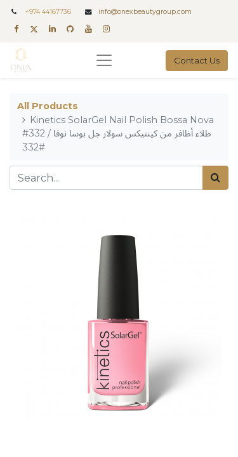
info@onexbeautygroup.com (145, 12)
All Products (47, 106)
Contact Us (197, 60)
